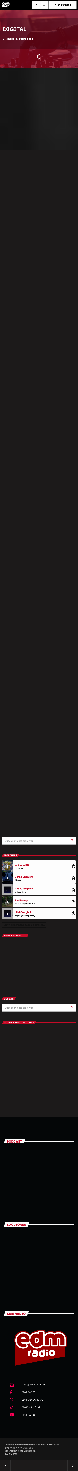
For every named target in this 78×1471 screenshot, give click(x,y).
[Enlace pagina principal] (6, 5)
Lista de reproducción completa (24, 924)
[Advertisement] (39, 109)
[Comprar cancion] (72, 866)
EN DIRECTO (62, 4)
